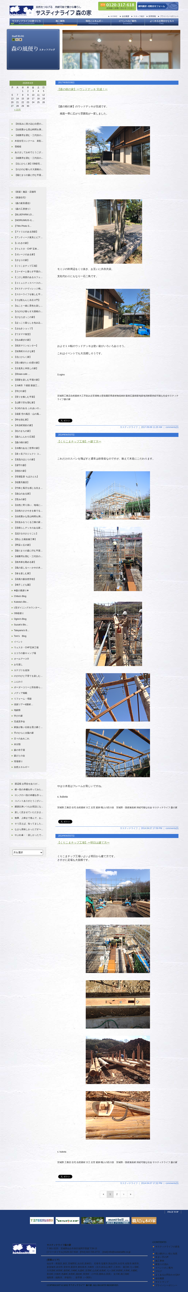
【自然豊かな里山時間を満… (29, 129)
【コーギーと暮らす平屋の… (28, 271)
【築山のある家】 (23, 493)
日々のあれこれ (21, 738)
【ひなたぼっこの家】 (25, 317)
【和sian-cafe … (22, 374)
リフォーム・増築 (23, 698)
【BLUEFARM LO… (24, 214)
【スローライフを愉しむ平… (28, 294)
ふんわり (18, 681)
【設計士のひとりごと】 (26, 533)
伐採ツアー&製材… (23, 704)
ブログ (158, 1271)
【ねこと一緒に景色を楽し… (28, 305)
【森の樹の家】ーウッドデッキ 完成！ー (82, 89)
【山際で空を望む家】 (25, 402)
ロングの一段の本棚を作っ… (29, 795)
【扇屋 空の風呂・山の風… (27, 414)
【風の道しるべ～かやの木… (28, 567)
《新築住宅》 (20, 197)
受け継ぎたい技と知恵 (166, 1253)
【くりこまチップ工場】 (26, 266)
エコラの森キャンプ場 (25, 653)
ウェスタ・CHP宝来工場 (26, 647)
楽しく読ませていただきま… (29, 812)
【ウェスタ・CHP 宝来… (26, 248)
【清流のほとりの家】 (25, 459)
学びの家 (18, 716)
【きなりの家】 (21, 260)
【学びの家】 (20, 391)
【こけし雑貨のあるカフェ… (28, 277)
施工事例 (159, 1260)
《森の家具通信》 (23, 203)
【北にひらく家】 (23, 357)
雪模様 (18, 146)
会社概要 (125, 16)
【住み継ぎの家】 (23, 340)
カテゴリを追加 (21, 670)
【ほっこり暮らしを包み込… (28, 323)
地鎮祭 (17, 710)
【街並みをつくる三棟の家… (28, 522)
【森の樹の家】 (21, 442)
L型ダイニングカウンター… (28, 607)
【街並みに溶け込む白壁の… (29, 124)
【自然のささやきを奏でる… (28, 510)
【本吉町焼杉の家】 (24, 425)
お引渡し (18, 664)
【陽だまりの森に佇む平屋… (29, 175)
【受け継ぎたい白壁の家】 (27, 362)
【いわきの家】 (21, 243)
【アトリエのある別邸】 (26, 231)
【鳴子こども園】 (23, 585)
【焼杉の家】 (20, 471)
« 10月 (17, 109)
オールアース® (21, 659)
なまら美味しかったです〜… (29, 829)
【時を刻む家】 (21, 419)
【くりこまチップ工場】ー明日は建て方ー (83, 842)
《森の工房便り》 (23, 209)
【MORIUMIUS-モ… (24, 220)
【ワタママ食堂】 (23, 334)
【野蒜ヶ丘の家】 (23, 545)
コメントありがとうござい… (29, 801)
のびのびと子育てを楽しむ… (28, 676)
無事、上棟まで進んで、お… (29, 818)
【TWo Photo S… (22, 226)
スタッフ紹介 (138, 16)
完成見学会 (19, 721)
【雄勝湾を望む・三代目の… (29, 135)
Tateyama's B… (21, 630)
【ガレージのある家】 (25, 254)
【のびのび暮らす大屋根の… (29, 169)
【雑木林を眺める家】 (25, 562)
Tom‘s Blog (20, 636)
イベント (18, 641)
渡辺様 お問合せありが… (27, 784)
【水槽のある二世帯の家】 (27, 448)
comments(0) (172, 427)
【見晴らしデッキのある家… (28, 528)
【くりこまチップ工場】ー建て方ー (79, 441)
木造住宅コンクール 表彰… (29, 141)
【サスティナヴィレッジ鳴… (28, 288)
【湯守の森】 (20, 465)
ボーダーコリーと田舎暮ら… (28, 687)
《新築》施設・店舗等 (25, 192)
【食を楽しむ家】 (23, 573)
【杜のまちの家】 (23, 431)
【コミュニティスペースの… (28, 283)
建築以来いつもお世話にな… (29, 806)
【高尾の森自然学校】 (25, 579)
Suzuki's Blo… (21, 624)
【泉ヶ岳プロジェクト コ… (27, 454)
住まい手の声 (162, 1257)
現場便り (18, 761)
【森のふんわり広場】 (25, 436)
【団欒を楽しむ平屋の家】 (27, 379)
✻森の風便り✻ (21, 590)
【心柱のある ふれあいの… (27, 408)
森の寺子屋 (19, 750)
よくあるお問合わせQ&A (167, 1274)
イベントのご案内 (164, 1267)
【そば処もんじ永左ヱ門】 (27, 300)
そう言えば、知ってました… (29, 823)
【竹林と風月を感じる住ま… (28, 488)
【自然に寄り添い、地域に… (28, 505)
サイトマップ (162, 1282)
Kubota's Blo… (21, 602)
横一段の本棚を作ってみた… (29, 789)
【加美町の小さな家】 (25, 351)
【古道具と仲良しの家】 (26, 368)
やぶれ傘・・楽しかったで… (29, 835)
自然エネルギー (21, 767)
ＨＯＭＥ (114, 16)
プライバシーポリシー (169, 16)
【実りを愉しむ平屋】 (25, 397)
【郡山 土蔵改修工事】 (25, 539)
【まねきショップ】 (24, 328)
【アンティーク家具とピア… (28, 237)
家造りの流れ (162, 1264)
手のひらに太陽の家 (24, 733)
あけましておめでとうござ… (29, 152)
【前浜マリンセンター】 (26, 345)
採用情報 (152, 16)
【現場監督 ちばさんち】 (26, 476)
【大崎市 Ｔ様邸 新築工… (26, 385)
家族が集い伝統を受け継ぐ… (28, 727)
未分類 (17, 744)
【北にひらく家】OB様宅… (28, 163)
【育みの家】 (20, 499)
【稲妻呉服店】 (21, 482)
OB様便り (19, 613)
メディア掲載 (20, 693)
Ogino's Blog (20, 619)
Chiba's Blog (20, 596)
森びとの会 (19, 755)
